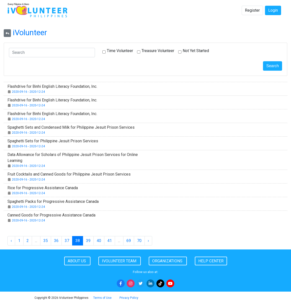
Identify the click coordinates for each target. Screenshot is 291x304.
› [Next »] (148, 240)
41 (109, 240)
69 (128, 240)
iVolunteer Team (119, 261)
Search (272, 66)
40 (99, 240)
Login (273, 10)
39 (88, 240)
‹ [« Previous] (11, 240)
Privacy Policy (128, 298)
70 (139, 240)
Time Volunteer (120, 50)
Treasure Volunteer (158, 50)
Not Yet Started (196, 50)
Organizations (167, 261)
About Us (77, 261)
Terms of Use (102, 298)
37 (67, 240)
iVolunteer (30, 32)
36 (56, 240)
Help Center (211, 261)
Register (252, 10)
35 (45, 240)
